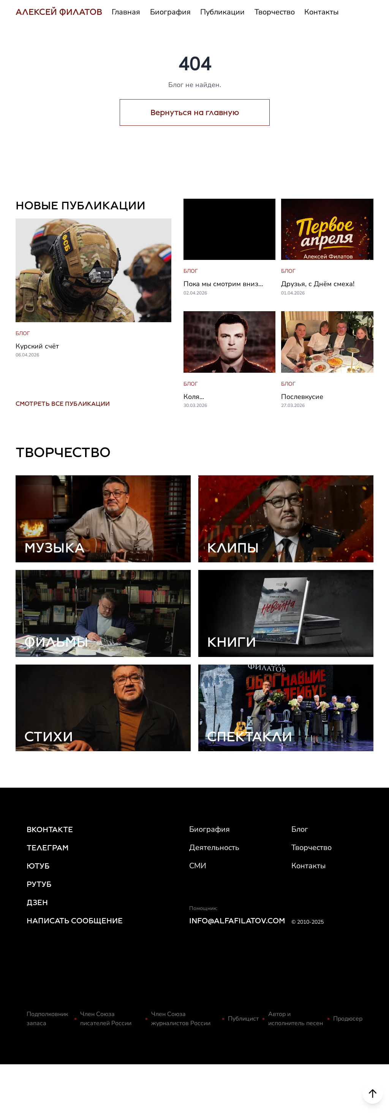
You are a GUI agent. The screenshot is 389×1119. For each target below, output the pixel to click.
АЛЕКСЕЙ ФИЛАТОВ (59, 12)
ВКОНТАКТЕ (50, 829)
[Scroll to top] (372, 1097)
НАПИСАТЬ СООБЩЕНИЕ (75, 920)
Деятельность (214, 847)
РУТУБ (39, 884)
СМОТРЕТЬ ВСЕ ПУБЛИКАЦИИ (63, 403)
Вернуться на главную (194, 112)
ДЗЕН (37, 902)
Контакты (321, 12)
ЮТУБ (38, 866)
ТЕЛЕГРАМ (48, 847)
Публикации (222, 12)
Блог (299, 829)
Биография (170, 12)
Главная (126, 12)
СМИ (197, 866)
